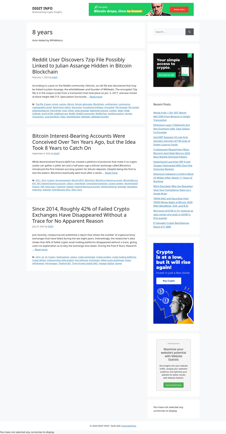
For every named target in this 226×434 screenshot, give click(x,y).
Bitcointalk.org (130, 180)
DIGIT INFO (42, 8)
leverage (122, 186)
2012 (44, 180)
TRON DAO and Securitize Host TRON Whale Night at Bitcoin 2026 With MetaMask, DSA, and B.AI (173, 202)
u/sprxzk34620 (52, 116)
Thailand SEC (64, 263)
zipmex (118, 263)
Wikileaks (85, 116)
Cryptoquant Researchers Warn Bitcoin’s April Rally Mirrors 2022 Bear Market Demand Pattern (171, 153)
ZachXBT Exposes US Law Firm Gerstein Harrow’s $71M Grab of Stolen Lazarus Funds (171, 141)
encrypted (109, 107)
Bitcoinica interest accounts (109, 180)
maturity (47, 189)
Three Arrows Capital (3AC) (85, 263)
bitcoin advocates (83, 104)
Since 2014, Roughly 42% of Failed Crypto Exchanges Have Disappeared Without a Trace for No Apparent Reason (80, 214)
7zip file (39, 104)
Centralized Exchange (96, 183)
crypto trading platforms (124, 257)
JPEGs (71, 110)
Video (63, 116)
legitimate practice (99, 110)
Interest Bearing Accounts (87, 186)
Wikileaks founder (100, 116)
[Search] (189, 31)
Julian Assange (82, 110)
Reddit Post (101, 113)
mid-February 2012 (61, 189)
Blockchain (98, 104)
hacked (69, 186)
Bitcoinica (89, 180)
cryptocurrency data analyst (60, 260)
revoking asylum (116, 113)
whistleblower (73, 116)
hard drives (55, 110)
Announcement (63, 180)
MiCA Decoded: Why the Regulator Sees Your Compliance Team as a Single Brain (173, 190)
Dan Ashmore (81, 260)
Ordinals (36, 113)
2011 (38, 180)
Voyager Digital (106, 263)
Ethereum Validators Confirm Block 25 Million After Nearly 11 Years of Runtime (173, 177)
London (113, 110)
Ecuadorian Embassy (93, 107)
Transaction (38, 116)
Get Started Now (173, 385)
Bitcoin (70, 104)
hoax (64, 110)
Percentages (51, 263)
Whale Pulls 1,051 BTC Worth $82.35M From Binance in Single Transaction (171, 116)
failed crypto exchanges (112, 260)
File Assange (121, 107)
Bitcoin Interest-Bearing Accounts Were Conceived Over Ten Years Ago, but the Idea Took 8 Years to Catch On (84, 141)
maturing (36, 189)
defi (42, 186)
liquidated (132, 186)
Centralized (79, 183)
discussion (77, 107)
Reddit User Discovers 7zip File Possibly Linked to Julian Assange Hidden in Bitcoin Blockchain (82, 65)
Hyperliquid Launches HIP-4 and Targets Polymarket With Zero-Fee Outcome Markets (172, 165)
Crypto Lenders (115, 183)
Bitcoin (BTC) (78, 180)
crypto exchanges (86, 257)
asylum (62, 104)
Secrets (128, 113)
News (120, 110)
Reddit (72, 113)
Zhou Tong (76, 189)
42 (46, 257)
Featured (60, 186)
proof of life (47, 113)
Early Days (50, 186)
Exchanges (94, 260)
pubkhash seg (61, 113)
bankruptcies (62, 257)
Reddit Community (85, 113)
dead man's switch (62, 107)
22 (43, 257)
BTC (34, 183)
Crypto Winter (39, 260)
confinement (111, 104)
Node (127, 110)
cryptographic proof (42, 107)
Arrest (55, 104)
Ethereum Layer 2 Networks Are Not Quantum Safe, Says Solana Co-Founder (171, 128)
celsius (70, 183)
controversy (124, 104)
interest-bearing (109, 186)
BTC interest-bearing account (51, 183)
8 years (47, 104)
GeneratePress (128, 425)
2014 (38, 257)
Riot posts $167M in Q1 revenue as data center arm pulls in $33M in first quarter (173, 214)
